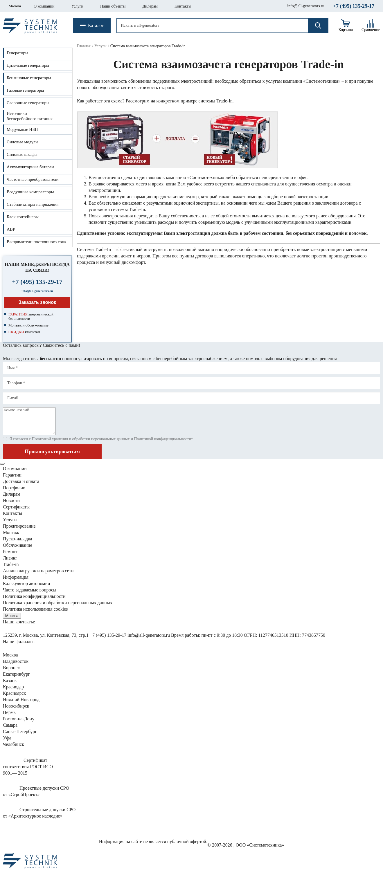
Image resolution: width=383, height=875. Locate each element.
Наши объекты (112, 6)
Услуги (77, 6)
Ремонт (10, 556)
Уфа (7, 743)
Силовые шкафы (22, 154)
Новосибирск (16, 711)
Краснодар (13, 692)
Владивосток (15, 666)
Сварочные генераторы (28, 102)
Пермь (9, 717)
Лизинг (10, 563)
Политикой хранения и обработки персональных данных (81, 444)
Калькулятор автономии (26, 588)
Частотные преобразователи (32, 179)
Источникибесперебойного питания (30, 116)
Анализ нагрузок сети (38, 575)
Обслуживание (17, 550)
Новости (11, 505)
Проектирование (19, 531)
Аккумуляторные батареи (30, 167)
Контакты (183, 6)
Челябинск (13, 749)
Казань (10, 685)
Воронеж (12, 672)
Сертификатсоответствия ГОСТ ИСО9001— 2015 (28, 772)
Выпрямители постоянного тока (36, 241)
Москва (15, 6)
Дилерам (150, 6)
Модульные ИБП (22, 129)
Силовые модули (22, 142)
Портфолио (14, 492)
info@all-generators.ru (305, 6)
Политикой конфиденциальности (162, 444)
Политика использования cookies (35, 614)
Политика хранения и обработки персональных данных (57, 607)
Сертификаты (16, 512)
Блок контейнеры (23, 216)
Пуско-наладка (17, 544)
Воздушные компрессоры (30, 192)
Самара (10, 730)
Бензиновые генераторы (29, 77)
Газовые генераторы (25, 90)
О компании (44, 6)
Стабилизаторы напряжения (32, 204)
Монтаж (11, 537)
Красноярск (14, 698)
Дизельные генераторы (28, 65)
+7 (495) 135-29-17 (353, 6)
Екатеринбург (16, 679)
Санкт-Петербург (20, 736)
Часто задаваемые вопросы (29, 595)
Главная (84, 46)
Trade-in (11, 569)
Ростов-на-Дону (18, 723)
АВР (11, 229)
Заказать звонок (37, 302)
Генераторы (17, 52)
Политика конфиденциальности (34, 601)
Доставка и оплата (21, 486)
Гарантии (12, 480)
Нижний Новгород (21, 704)
